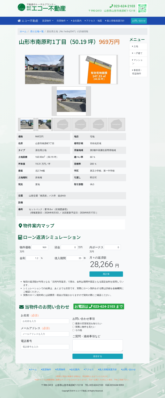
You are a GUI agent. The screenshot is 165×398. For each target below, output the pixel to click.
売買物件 (60, 369)
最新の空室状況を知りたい (88, 323)
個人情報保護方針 (115, 20)
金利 (22, 258)
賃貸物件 (46, 369)
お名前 (30, 315)
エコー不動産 (28, 20)
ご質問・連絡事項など (86, 336)
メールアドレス (36, 328)
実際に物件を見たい (85, 327)
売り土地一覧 (37, 31)
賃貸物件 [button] (47, 20)
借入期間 (60, 258)
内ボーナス (96, 247)
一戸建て (137, 53)
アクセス (89, 369)
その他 (78, 330)
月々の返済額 (97, 257)
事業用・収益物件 (137, 72)
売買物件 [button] (61, 20)
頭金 (57, 247)
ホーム (23, 31)
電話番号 (26, 341)
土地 (135, 46)
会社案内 (76, 20)
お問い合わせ (139, 20)
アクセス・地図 (93, 20)
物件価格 (25, 247)
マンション (137, 62)
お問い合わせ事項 (83, 318)
